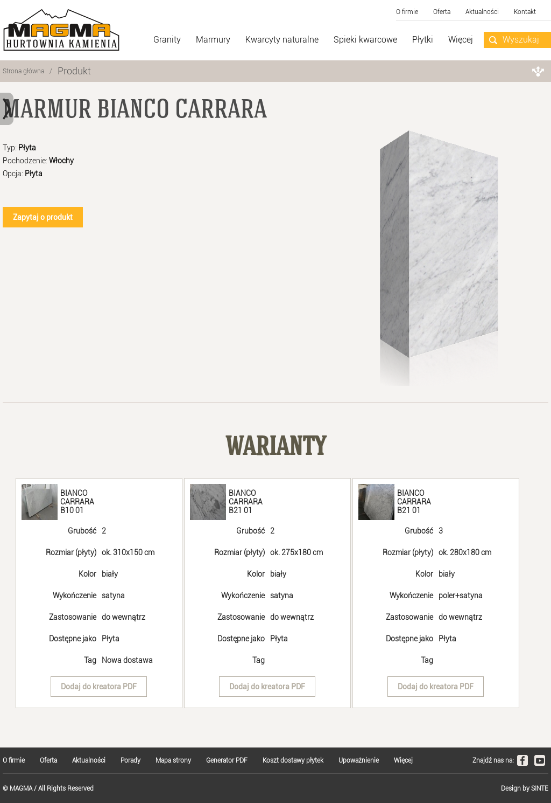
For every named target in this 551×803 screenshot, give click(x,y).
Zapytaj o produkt (43, 217)
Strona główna (23, 71)
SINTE (539, 788)
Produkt (74, 71)
